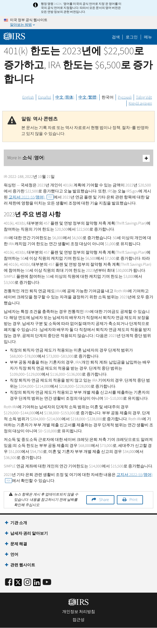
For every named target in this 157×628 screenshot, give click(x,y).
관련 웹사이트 (22, 565)
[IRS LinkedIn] (37, 584)
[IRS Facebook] (8, 582)
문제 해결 (18, 544)
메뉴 (148, 37)
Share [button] (104, 500)
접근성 (78, 619)
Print (133, 500)
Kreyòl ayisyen (140, 103)
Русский (125, 97)
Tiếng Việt (144, 97)
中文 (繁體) (87, 97)
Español (44, 97)
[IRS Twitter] (18, 584)
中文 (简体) (64, 97)
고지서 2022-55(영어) (31, 197)
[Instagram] (27, 582)
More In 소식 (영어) (78, 158)
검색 (116, 37)
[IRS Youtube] (47, 582)
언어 (14, 554)
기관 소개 (18, 523)
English (28, 97)
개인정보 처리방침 (78, 611)
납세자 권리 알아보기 (29, 533)
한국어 (108, 97)
